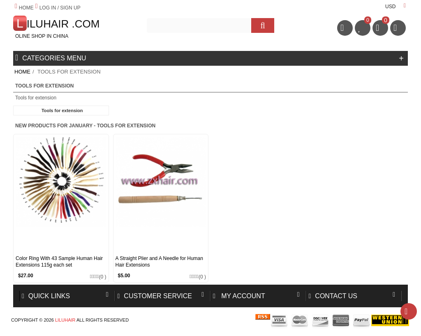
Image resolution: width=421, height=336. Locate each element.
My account (239, 295)
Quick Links (46, 295)
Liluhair (65, 320)
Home (22, 72)
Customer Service (155, 295)
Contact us (333, 295)
